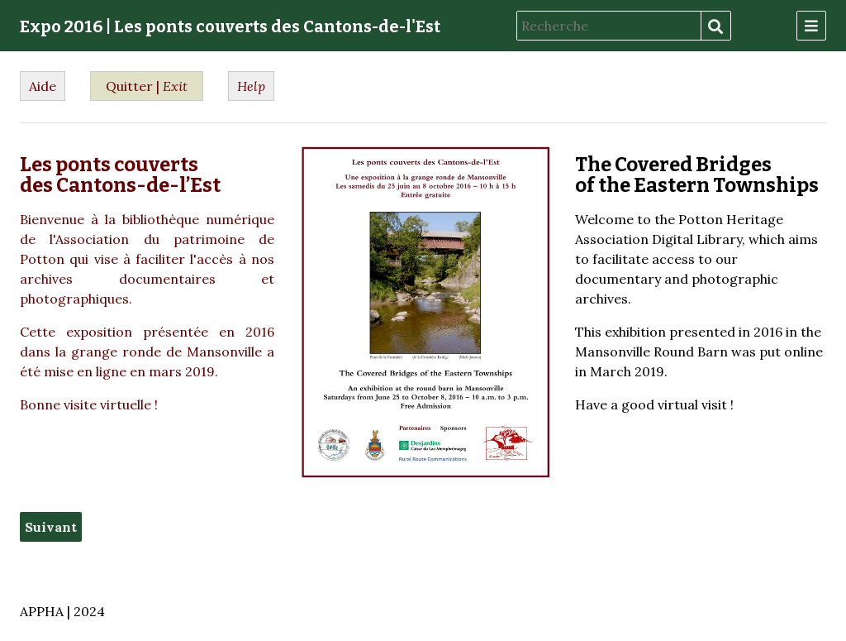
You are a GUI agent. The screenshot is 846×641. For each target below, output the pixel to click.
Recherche (715, 26)
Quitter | (147, 86)
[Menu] (811, 26)
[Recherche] (609, 26)
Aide (42, 86)
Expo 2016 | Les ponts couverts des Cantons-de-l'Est (230, 26)
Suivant (51, 527)
